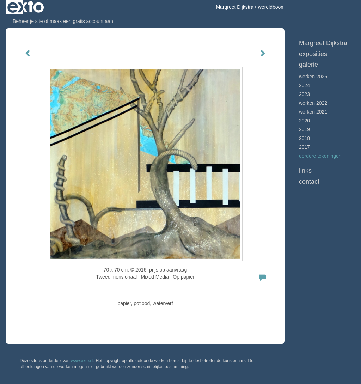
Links (305, 170)
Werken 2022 (313, 103)
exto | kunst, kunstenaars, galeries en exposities (25, 7)
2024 (304, 85)
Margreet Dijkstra (234, 7)
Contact (309, 181)
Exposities (313, 53)
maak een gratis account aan (81, 21)
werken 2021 (313, 112)
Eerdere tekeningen (320, 156)
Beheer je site (28, 21)
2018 (304, 138)
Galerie (308, 64)
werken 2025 (313, 76)
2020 (304, 120)
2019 (304, 129)
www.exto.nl (82, 360)
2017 (304, 147)
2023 (304, 94)
